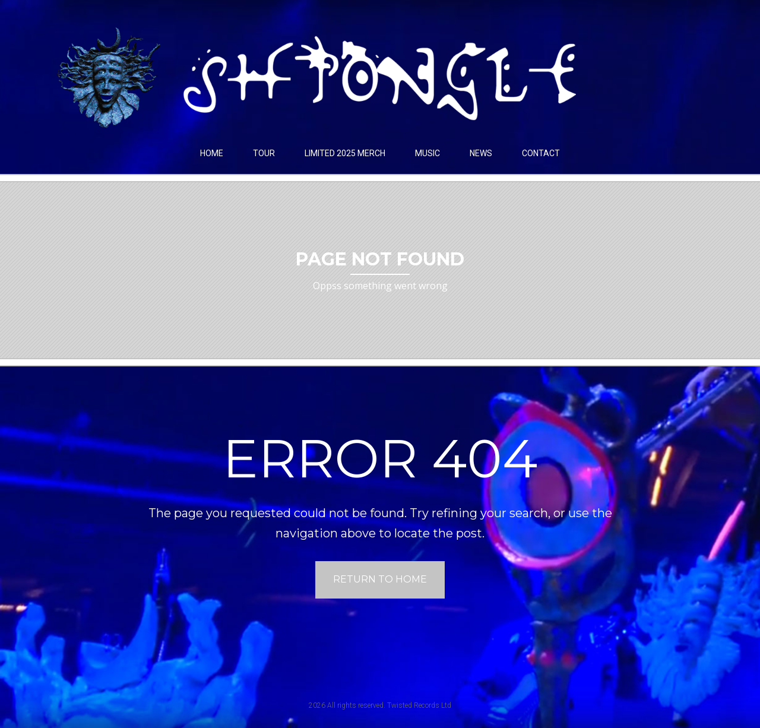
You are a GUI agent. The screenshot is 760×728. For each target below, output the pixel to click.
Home (211, 153)
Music (427, 153)
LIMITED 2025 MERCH (345, 153)
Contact (541, 153)
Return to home (380, 579)
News (481, 153)
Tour (264, 153)
